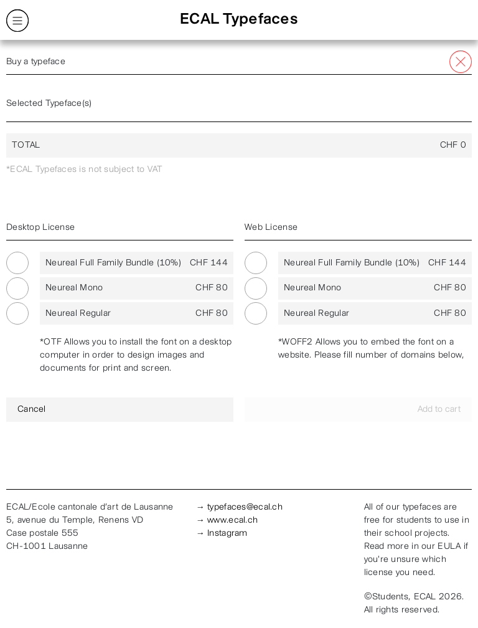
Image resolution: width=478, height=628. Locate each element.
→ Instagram (222, 533)
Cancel (31, 409)
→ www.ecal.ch (227, 520)
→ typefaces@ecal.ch (239, 507)
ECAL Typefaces (239, 19)
